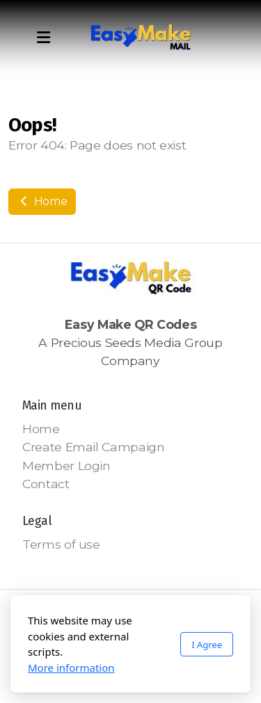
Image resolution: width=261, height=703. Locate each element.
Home (42, 201)
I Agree (206, 644)
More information (71, 667)
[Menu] (43, 38)
